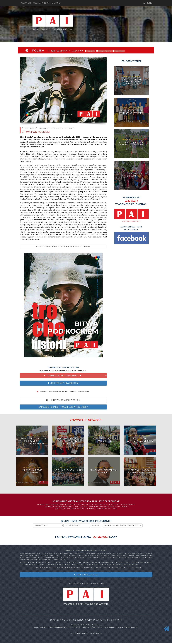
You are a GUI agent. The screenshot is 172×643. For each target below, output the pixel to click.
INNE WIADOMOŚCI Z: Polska (63, 400)
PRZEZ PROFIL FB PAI (133, 567)
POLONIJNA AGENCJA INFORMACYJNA (40, 3)
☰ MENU (147, 3)
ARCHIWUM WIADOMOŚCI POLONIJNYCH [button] (123, 525)
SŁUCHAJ (90, 51)
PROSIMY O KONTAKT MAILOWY (106, 567)
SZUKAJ (95, 525)
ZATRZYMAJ (118, 51)
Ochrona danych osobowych (86, 633)
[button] (63, 375)
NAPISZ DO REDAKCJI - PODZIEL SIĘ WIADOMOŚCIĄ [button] (63, 407)
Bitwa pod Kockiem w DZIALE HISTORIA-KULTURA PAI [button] (63, 246)
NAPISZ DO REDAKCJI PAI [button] (86, 575)
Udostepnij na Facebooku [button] (63, 383)
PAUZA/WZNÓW (103, 51)
